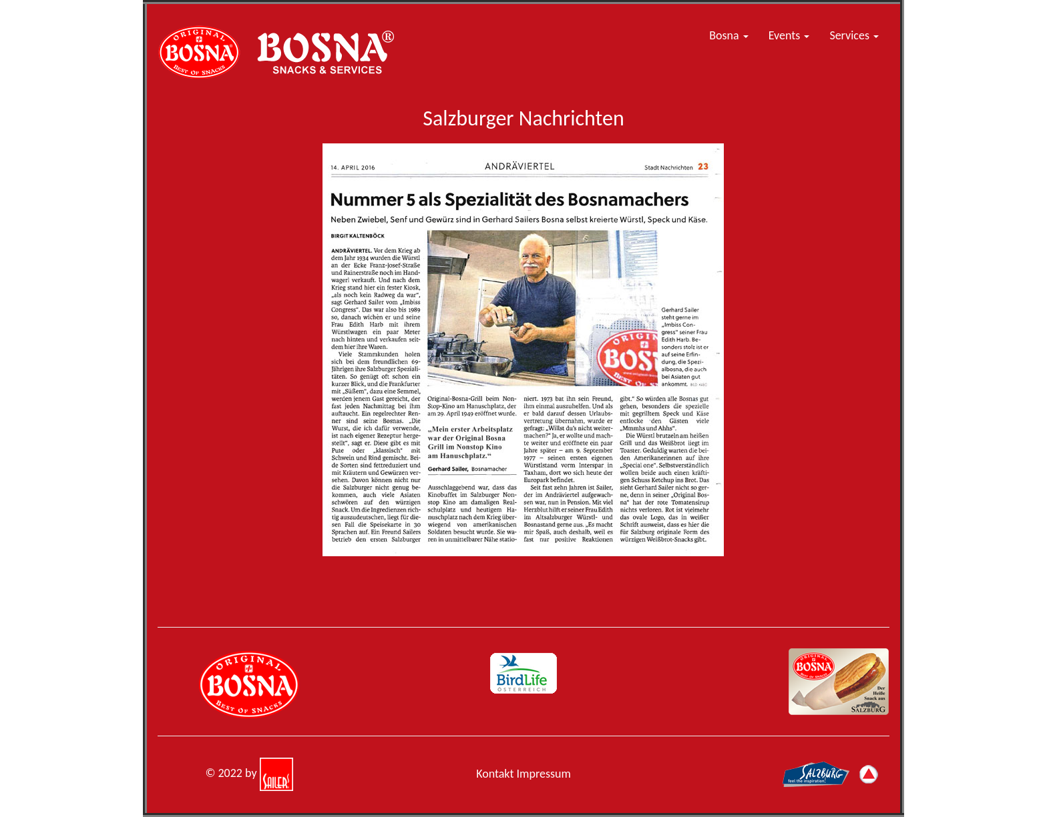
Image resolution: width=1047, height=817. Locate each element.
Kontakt (494, 773)
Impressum (544, 773)
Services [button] (854, 35)
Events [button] (789, 35)
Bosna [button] (728, 35)
